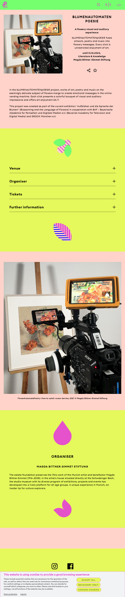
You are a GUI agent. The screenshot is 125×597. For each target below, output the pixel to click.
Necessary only (88, 585)
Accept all (89, 580)
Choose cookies (88, 590)
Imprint (23, 594)
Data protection (10, 594)
